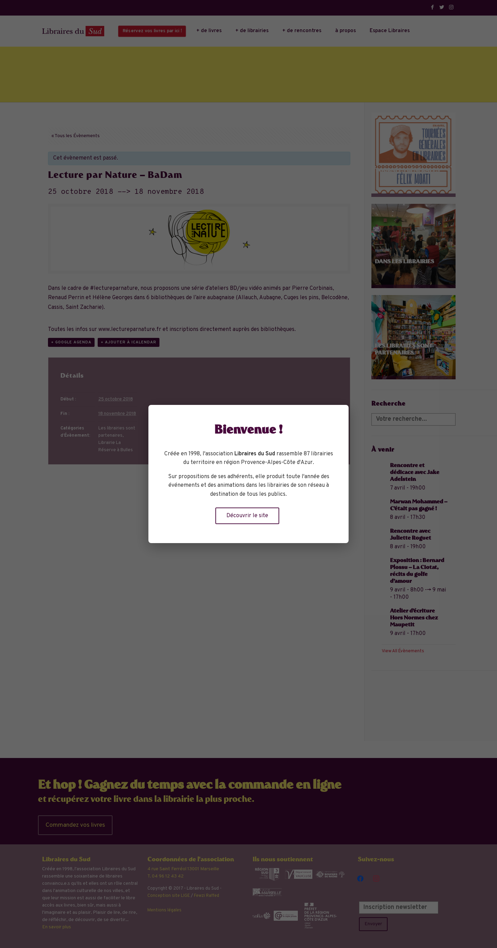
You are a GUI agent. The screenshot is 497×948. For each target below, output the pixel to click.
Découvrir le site (247, 515)
